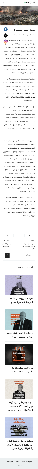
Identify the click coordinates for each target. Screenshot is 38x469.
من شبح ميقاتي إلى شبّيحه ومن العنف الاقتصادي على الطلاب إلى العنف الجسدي (20, 406)
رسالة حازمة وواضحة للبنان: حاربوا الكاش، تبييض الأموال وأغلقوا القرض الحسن (20, 445)
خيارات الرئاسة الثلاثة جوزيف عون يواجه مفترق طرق (19, 335)
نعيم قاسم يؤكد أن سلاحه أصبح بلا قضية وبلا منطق (21, 300)
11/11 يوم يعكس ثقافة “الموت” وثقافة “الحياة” (22, 369)
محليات (17, 35)
